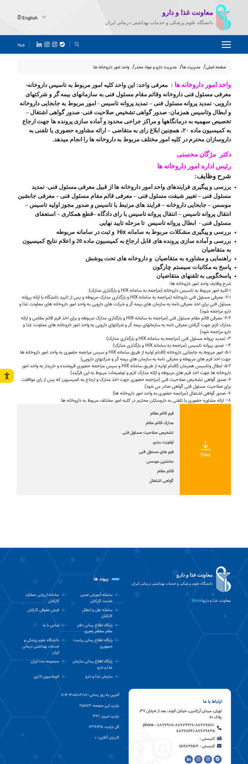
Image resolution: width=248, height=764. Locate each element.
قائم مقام (165, 471)
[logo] (180, 579)
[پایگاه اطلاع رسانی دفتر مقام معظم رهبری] (95, 628)
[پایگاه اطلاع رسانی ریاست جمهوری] (95, 643)
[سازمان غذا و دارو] (95, 676)
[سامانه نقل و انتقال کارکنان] (95, 613)
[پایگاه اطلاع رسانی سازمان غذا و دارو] (95, 664)
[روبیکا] (54, 44)
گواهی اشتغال (161, 480)
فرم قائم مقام (162, 413)
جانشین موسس (160, 461)
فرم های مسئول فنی (156, 451)
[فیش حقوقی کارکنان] (41, 610)
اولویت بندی (163, 442)
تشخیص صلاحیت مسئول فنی (148, 432)
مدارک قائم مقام (160, 423)
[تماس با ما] (41, 625)
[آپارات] (39, 44)
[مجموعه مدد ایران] (41, 661)
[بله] (62, 44)
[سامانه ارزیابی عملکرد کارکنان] (41, 598)
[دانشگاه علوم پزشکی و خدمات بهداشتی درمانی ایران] (41, 646)
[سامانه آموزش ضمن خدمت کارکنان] (95, 598)
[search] (77, 44)
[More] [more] (197, 600)
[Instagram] (47, 44)
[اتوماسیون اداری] (41, 676)
